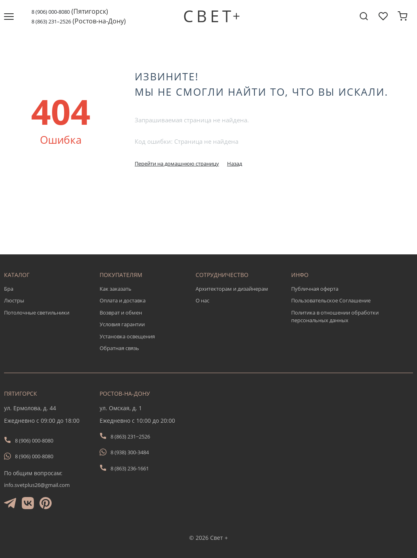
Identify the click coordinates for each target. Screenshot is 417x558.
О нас (202, 300)
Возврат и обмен (121, 312)
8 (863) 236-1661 (130, 468)
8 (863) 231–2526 (51, 21)
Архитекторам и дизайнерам (232, 288)
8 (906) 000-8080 (50, 11)
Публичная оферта (314, 288)
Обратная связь (119, 348)
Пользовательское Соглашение (331, 300)
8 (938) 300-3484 (130, 452)
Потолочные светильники (36, 312)
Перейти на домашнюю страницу (177, 163)
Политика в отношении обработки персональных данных (335, 316)
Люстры (14, 300)
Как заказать (115, 288)
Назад (234, 163)
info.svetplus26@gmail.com (37, 485)
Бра (8, 288)
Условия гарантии (122, 324)
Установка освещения (127, 336)
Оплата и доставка (123, 300)
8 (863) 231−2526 (130, 436)
